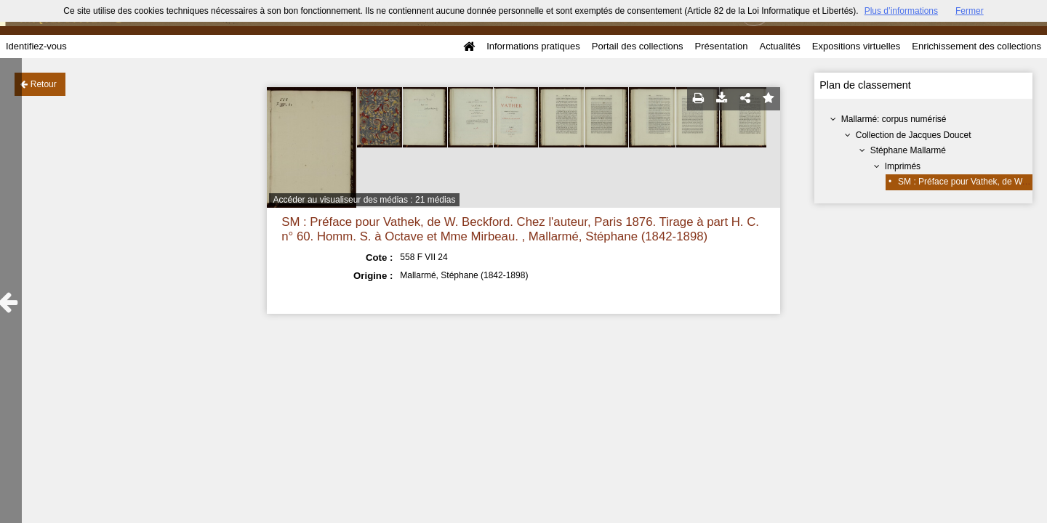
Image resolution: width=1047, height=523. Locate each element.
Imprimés (902, 166)
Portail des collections (637, 46)
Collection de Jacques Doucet (913, 135)
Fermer (969, 11)
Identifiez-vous (36, 46)
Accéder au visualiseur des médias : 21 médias (364, 200)
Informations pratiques (533, 46)
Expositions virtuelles (856, 46)
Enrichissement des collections (976, 46)
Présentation (720, 46)
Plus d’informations (901, 11)
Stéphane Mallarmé (908, 150)
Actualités (779, 46)
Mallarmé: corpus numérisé (894, 119)
